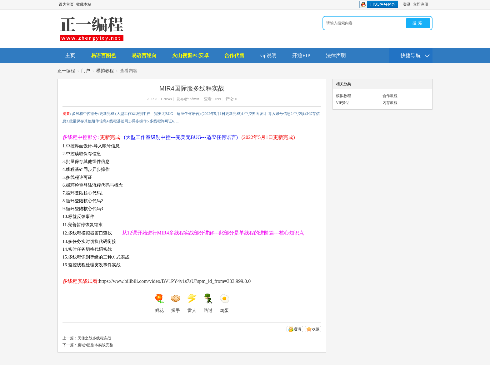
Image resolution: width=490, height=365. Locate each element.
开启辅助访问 (430, 4)
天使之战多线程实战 (94, 338)
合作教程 (390, 96)
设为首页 (66, 4)
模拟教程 (105, 70)
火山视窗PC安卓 (190, 55)
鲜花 (159, 303)
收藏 (315, 329)
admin (194, 99)
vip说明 (268, 55)
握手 (176, 303)
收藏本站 (83, 4)
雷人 (192, 303)
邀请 (297, 329)
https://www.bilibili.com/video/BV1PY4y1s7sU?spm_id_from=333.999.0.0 (175, 281)
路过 (208, 303)
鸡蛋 (224, 303)
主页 (70, 55)
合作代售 (234, 55)
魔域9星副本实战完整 (95, 345)
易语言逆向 (144, 55)
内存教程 (390, 103)
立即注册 (420, 4)
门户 (85, 70)
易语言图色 (103, 55)
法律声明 (336, 55)
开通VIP (301, 55)
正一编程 (66, 70)
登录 (407, 4)
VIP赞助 (342, 103)
